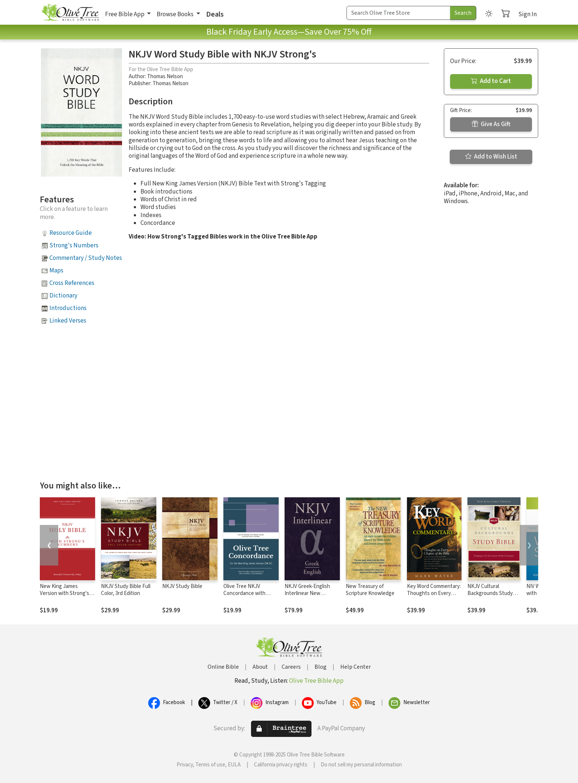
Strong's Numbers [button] (73, 245)
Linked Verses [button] (67, 320)
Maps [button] (56, 270)
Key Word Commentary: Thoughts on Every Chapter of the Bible (434, 593)
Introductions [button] (68, 308)
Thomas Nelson (165, 76)
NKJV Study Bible (182, 586)
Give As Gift (491, 124)
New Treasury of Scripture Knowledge (370, 589)
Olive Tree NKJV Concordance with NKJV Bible (244, 593)
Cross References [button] (71, 283)
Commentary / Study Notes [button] (85, 258)
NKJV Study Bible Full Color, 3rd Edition (125, 589)
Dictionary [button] (63, 295)
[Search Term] (398, 13)
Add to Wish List (491, 156)
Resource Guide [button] (70, 233)
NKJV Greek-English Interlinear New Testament (307, 593)
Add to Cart (491, 81)
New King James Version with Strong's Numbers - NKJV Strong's (64, 596)
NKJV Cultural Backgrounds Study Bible (490, 593)
